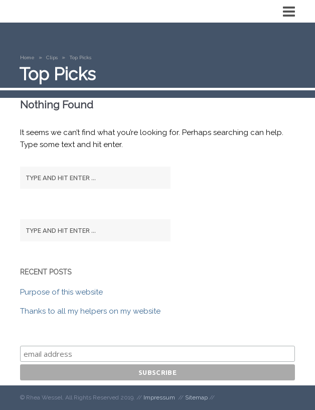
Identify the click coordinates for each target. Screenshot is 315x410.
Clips (52, 57)
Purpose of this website (61, 292)
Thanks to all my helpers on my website (90, 311)
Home (27, 57)
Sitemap (196, 397)
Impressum (159, 397)
